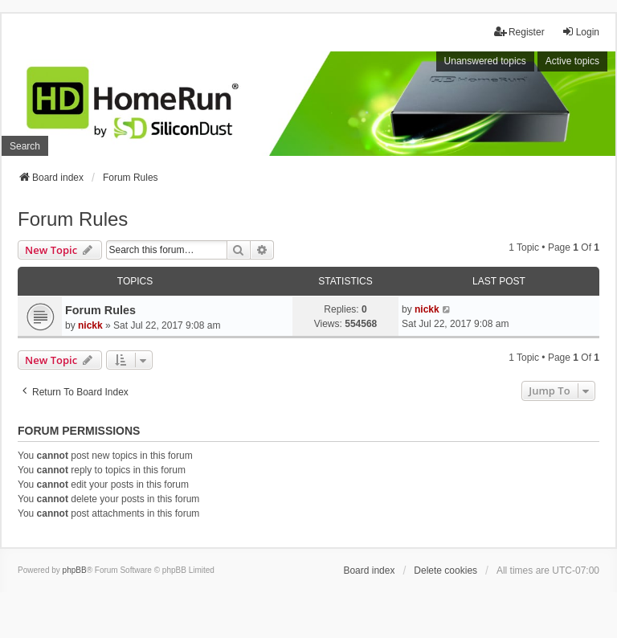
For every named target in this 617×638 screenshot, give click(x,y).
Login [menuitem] (580, 32)
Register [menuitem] (519, 32)
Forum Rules (73, 219)
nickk (90, 325)
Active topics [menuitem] (572, 61)
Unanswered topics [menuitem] (485, 61)
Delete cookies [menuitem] (445, 570)
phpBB (75, 570)
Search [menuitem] (25, 146)
